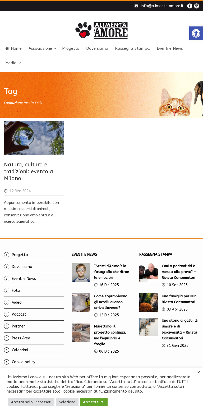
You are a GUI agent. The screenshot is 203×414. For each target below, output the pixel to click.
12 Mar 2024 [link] (20, 191)
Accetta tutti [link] (93, 402)
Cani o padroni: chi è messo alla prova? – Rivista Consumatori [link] (179, 272)
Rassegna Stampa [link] (132, 48)
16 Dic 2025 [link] (109, 285)
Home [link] (13, 48)
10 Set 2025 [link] (177, 285)
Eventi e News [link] (170, 48)
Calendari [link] (20, 350)
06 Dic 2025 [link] (109, 351)
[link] (196, 33)
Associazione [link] (40, 48)
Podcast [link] (19, 314)
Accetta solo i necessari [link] (31, 402)
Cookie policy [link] (23, 362)
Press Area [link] (21, 338)
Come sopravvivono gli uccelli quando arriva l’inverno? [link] (110, 302)
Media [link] (11, 63)
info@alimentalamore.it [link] (162, 6)
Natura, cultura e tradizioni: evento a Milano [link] (28, 171)
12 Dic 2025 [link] (109, 315)
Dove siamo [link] (97, 48)
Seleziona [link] (67, 402)
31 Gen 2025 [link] (177, 345)
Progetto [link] (70, 48)
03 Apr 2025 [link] (177, 309)
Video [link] (17, 302)
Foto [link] (16, 290)
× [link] (198, 372)
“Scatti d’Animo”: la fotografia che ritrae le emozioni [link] (111, 272)
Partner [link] (18, 326)
